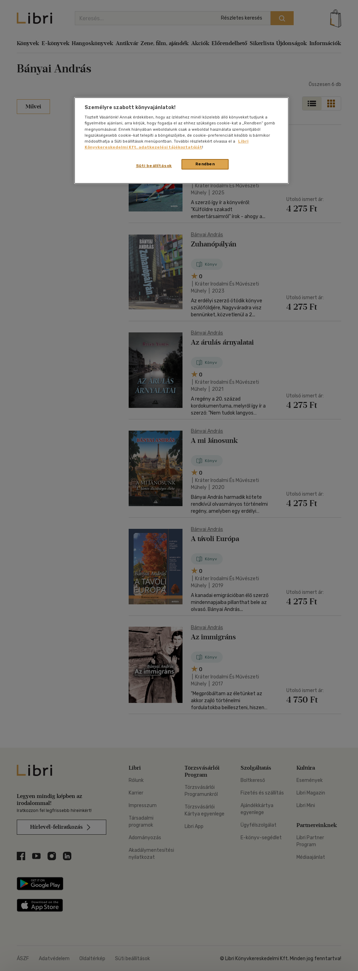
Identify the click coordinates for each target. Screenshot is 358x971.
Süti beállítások (154, 165)
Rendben (205, 163)
